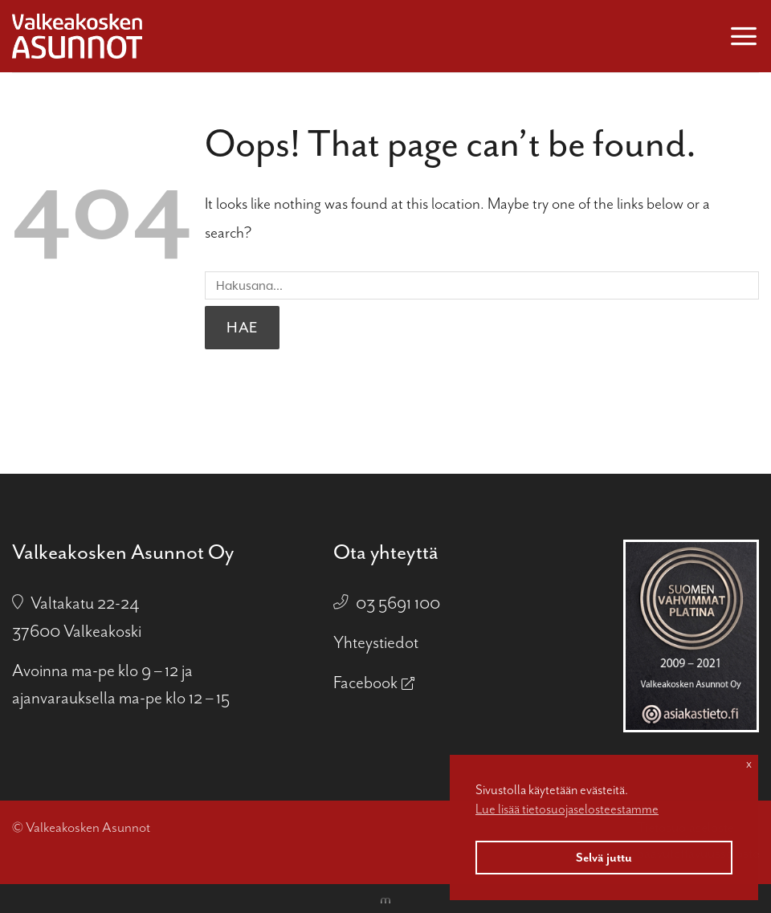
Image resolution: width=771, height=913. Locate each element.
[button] (743, 36)
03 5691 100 (398, 603)
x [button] (749, 763)
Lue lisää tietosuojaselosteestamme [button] (567, 809)
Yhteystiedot (375, 642)
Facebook (365, 682)
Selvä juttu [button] (604, 858)
